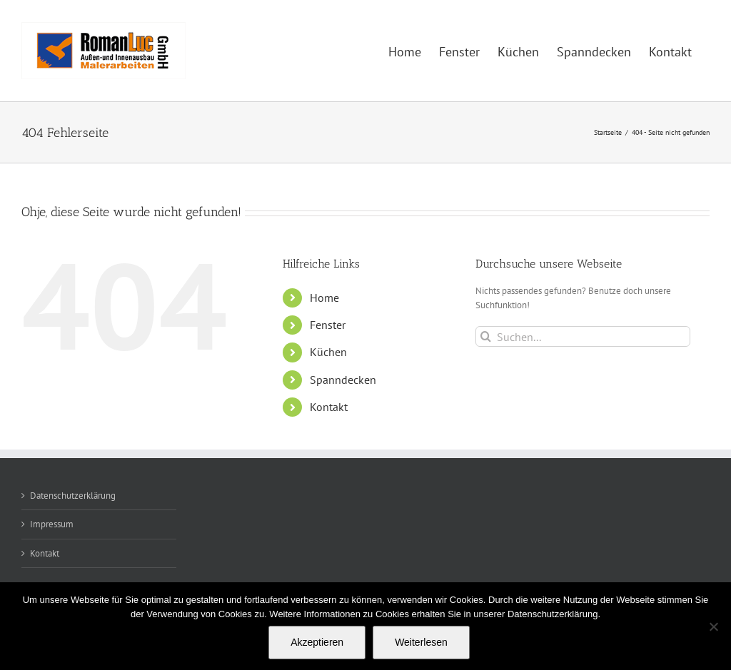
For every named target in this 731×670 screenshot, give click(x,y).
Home (324, 297)
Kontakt (329, 407)
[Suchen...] (582, 336)
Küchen (328, 352)
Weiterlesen (421, 642)
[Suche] (485, 336)
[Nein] (713, 626)
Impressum (52, 524)
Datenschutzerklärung (73, 495)
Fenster (328, 325)
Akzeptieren (317, 642)
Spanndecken (343, 379)
